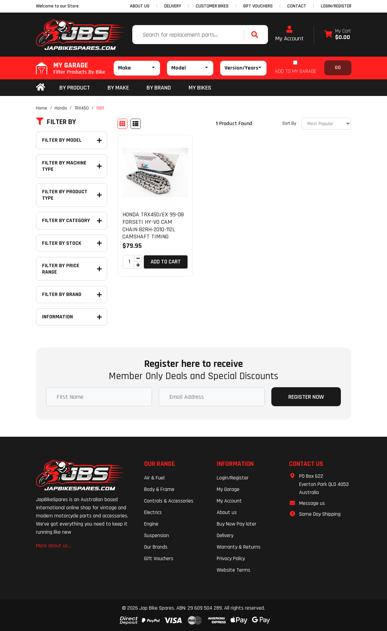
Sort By (289, 123)
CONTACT (296, 6)
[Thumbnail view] (122, 124)
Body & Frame (159, 489)
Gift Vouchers (158, 558)
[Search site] (256, 34)
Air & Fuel (154, 477)
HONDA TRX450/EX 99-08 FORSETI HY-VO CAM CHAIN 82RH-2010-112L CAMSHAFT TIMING (153, 225)
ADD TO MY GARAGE (295, 71)
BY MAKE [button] (118, 88)
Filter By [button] (56, 122)
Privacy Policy (231, 558)
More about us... (53, 545)
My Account (289, 33)
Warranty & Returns (238, 547)
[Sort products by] (326, 124)
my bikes (200, 88)
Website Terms (233, 570)
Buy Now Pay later (236, 524)
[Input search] (188, 34)
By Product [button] (74, 88)
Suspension (156, 535)
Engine (151, 524)
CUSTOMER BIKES (212, 6)
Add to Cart (166, 261)
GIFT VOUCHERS (258, 6)
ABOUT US (140, 6)
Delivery (225, 535)
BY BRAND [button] (159, 88)
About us (227, 512)
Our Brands (156, 547)
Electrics (153, 512)
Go (338, 67)
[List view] (136, 124)
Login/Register (336, 6)
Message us (312, 503)
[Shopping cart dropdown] (337, 34)
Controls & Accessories (168, 501)
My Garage (228, 489)
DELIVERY (172, 6)
